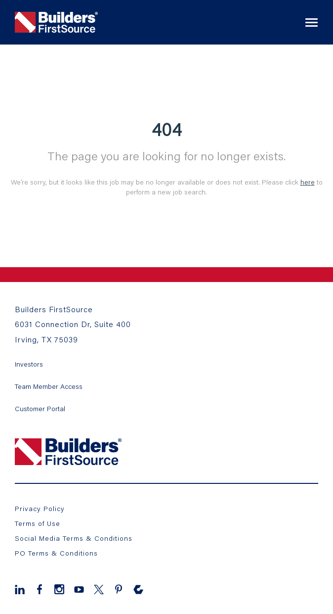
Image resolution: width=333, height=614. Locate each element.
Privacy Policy (40, 508)
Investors (29, 364)
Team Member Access (49, 386)
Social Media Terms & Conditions (73, 538)
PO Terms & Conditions (56, 553)
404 (167, 129)
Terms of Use (37, 523)
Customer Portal (40, 408)
